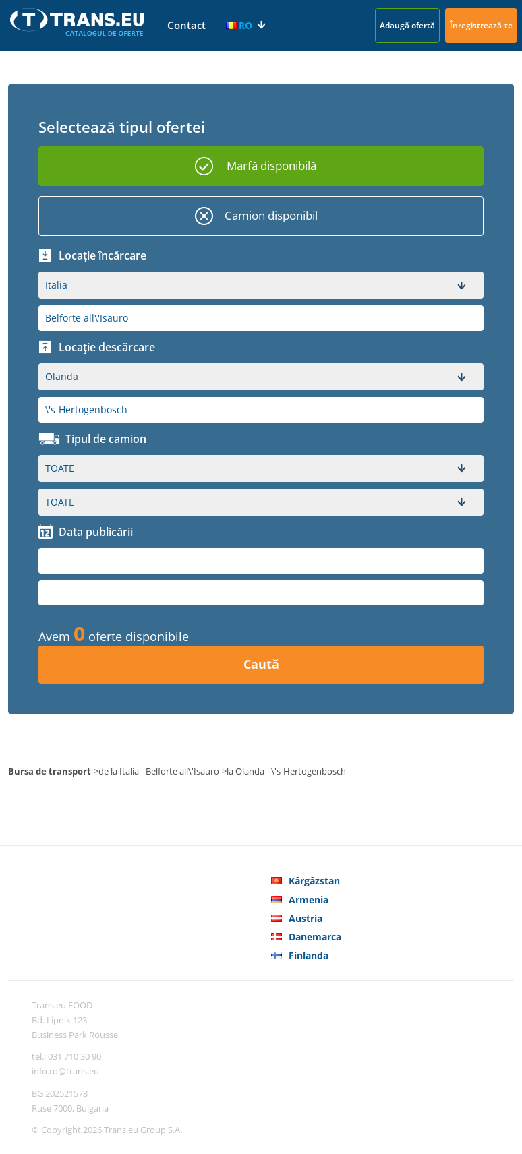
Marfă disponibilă (271, 165)
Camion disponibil (271, 215)
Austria (305, 918)
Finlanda (308, 955)
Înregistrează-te (481, 25)
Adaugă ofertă (407, 25)
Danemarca (315, 936)
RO (239, 25)
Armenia (308, 899)
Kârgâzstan (314, 880)
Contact (186, 25)
